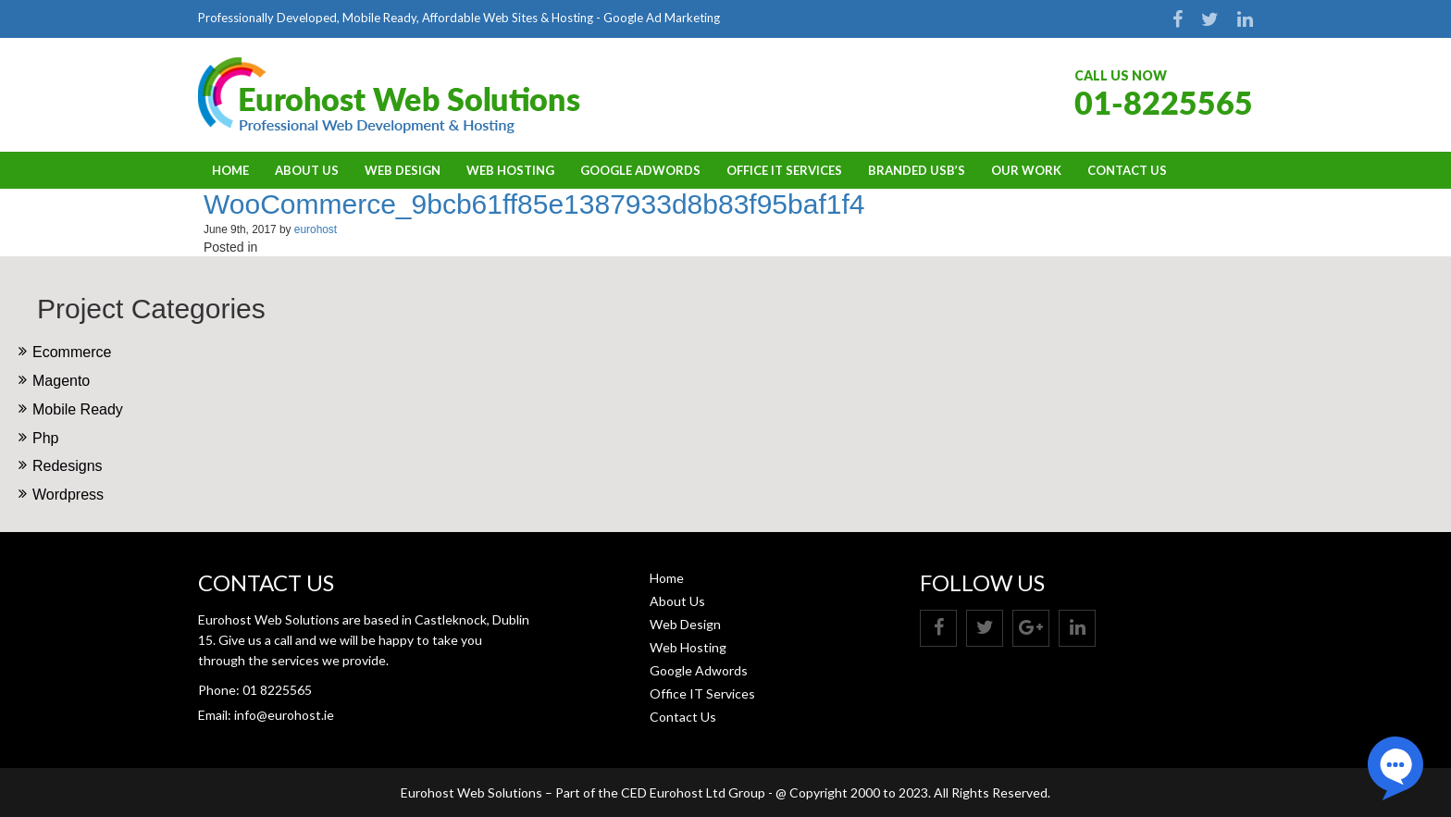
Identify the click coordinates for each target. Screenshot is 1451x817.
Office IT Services (784, 170)
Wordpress (68, 494)
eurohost (315, 229)
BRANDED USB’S (916, 170)
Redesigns (67, 466)
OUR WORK (1026, 170)
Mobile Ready (77, 409)
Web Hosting (510, 170)
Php (45, 438)
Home (230, 170)
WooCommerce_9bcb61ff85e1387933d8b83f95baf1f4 (534, 204)
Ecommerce (71, 352)
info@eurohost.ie (284, 715)
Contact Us (1127, 170)
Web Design (402, 170)
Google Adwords (640, 170)
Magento (61, 381)
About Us (307, 170)
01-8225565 (1163, 102)
